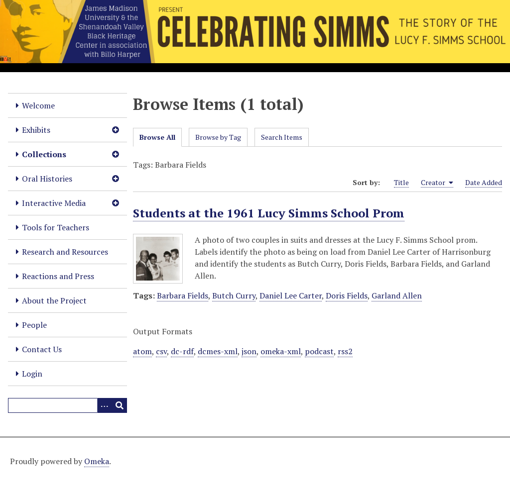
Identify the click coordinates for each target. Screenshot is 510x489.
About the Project (54, 300)
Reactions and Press (58, 276)
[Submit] (119, 405)
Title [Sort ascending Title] (401, 182)
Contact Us (42, 349)
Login (32, 373)
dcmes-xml (218, 351)
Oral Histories (47, 178)
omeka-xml (280, 351)
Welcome (38, 105)
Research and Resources (65, 251)
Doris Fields (347, 295)
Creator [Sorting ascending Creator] (437, 183)
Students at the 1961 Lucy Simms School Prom (268, 213)
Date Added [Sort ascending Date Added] (483, 182)
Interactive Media (54, 202)
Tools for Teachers (55, 227)
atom (142, 351)
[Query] (67, 405)
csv (161, 351)
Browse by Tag (218, 137)
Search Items (281, 137)
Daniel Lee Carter (290, 295)
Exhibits (36, 129)
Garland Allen (397, 295)
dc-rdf (182, 351)
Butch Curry (233, 295)
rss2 (345, 351)
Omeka (96, 461)
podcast (319, 351)
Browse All (157, 137)
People (34, 324)
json (249, 351)
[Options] (104, 405)
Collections (44, 154)
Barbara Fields (182, 295)
